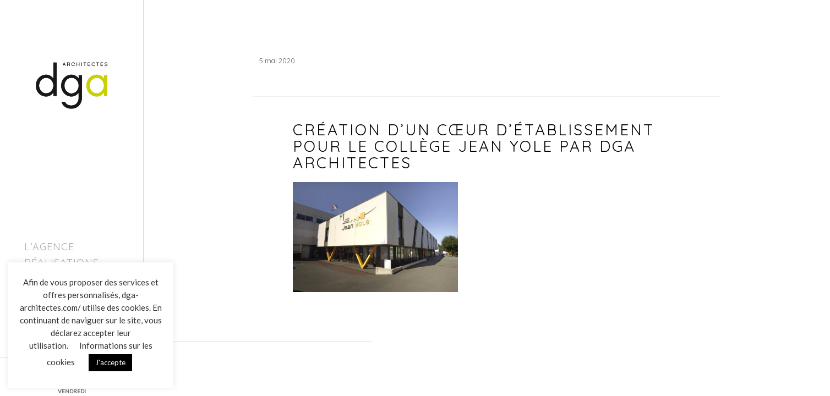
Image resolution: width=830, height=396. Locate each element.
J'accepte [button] (110, 362)
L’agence (49, 246)
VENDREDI (72, 391)
